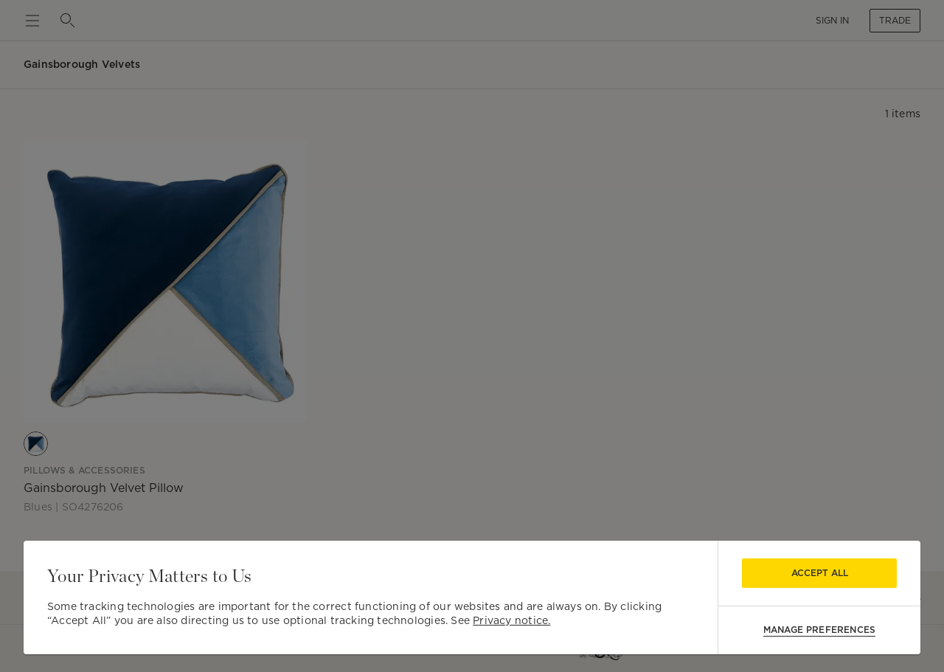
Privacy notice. (511, 620)
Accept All (819, 572)
